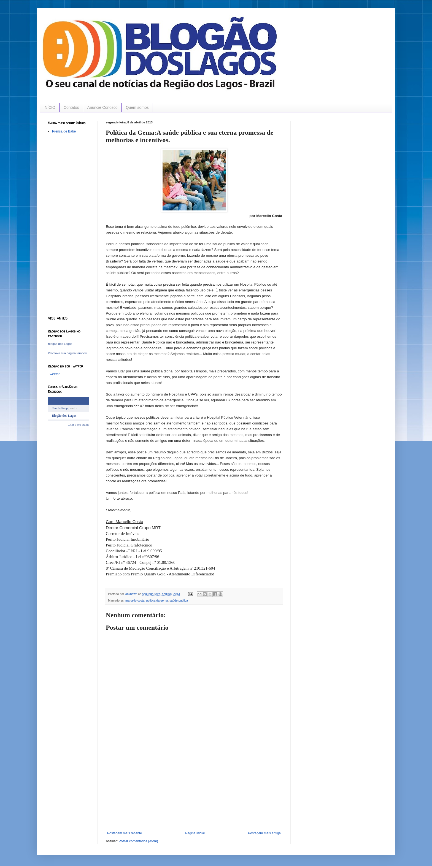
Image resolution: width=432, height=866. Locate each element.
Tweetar (54, 374)
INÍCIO (49, 107)
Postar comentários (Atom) (138, 841)
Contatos (71, 107)
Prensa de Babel (64, 131)
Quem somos (137, 107)
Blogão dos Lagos (60, 343)
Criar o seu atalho (78, 424)
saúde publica (178, 600)
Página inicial (195, 833)
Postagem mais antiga (264, 833)
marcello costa (135, 600)
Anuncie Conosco (102, 107)
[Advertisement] (194, 790)
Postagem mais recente (124, 833)
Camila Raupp (60, 408)
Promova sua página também (68, 353)
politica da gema (157, 600)
